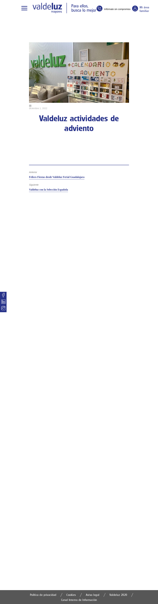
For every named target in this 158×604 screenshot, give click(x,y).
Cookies (71, 594)
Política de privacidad (43, 594)
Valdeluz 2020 (118, 594)
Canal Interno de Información (79, 600)
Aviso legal (92, 594)
